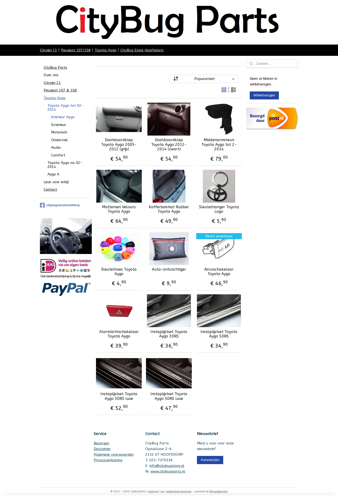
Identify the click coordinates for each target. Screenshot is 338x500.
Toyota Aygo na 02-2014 (64, 165)
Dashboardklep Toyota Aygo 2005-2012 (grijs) (119, 144)
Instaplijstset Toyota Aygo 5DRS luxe (168, 396)
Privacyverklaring (108, 460)
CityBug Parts (55, 67)
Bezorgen (101, 443)
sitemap (153, 491)
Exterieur (58, 125)
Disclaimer (102, 449)
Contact (50, 189)
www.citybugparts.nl (167, 471)
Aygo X (53, 174)
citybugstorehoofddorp (60, 205)
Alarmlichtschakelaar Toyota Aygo (119, 334)
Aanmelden (210, 460)
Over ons (51, 75)
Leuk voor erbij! (56, 182)
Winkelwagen (264, 95)
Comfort (58, 155)
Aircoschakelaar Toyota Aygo (219, 271)
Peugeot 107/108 (76, 50)
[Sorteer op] (203, 79)
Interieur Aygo (63, 117)
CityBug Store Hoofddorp (142, 50)
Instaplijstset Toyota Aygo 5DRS (219, 334)
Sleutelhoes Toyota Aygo (119, 271)
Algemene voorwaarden (114, 454)
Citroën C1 (48, 50)
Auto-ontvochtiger (169, 269)
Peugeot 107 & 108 (60, 90)
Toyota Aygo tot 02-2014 (65, 107)
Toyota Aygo (105, 50)
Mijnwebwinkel (218, 491)
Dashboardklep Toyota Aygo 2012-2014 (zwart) (169, 144)
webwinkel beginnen (179, 491)
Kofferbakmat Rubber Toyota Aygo (169, 209)
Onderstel (59, 140)
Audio (56, 147)
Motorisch (59, 132)
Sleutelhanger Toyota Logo (219, 209)
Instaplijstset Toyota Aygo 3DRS (168, 334)
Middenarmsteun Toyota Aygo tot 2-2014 (219, 144)
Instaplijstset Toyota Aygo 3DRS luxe (118, 396)
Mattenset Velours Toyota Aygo (119, 209)
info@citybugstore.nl (167, 466)
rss (162, 491)
